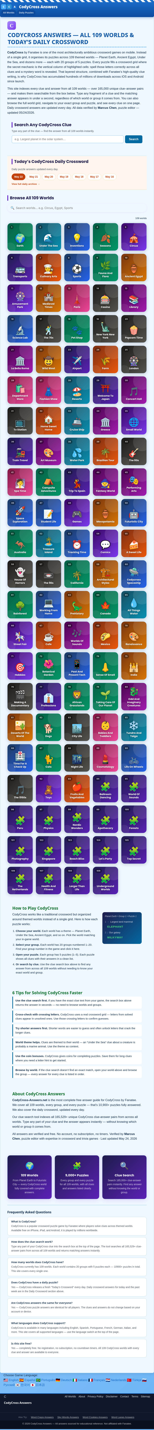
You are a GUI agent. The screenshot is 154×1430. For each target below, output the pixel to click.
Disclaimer (112, 1397)
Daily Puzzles (30, 13)
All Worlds (10, 13)
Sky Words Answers (68, 1418)
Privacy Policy (95, 1397)
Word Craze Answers (42, 1418)
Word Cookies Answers (95, 1418)
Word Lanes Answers (122, 1418)
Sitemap (145, 1397)
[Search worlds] (77, 208)
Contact (124, 1397)
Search (133, 139)
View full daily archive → (26, 184)
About (81, 1397)
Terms (134, 1397)
